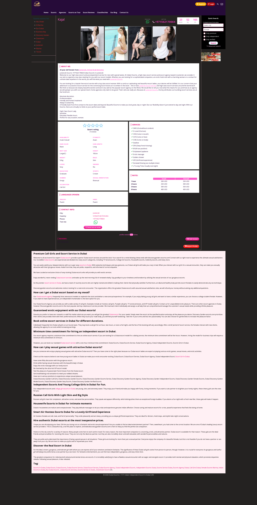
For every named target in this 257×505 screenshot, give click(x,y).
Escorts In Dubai (39, 461)
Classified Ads (102, 4)
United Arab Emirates (95, 63)
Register (200, 4)
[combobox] (213, 18)
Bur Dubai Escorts (52, 463)
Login (211, 4)
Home (46, 4)
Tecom (38, 45)
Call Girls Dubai (195, 461)
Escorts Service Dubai (164, 461)
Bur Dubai (40, 21)
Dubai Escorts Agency (107, 461)
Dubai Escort (50, 461)
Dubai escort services (64, 271)
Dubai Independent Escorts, (126, 461)
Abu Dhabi (40, 15)
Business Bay (41, 25)
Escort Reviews (89, 4)
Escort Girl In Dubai (182, 349)
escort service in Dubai (53, 276)
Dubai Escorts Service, (75, 461)
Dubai (38, 35)
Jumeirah (82, 63)
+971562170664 (163, 14)
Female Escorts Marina (209, 461)
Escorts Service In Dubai (86, 463)
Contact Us (124, 4)
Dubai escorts (66, 251)
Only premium (210, 26)
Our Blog (113, 4)
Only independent (211, 29)
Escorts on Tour (74, 4)
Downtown (40, 31)
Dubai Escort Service (91, 461)
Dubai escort (114, 307)
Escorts (53, 4)
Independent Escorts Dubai (146, 461)
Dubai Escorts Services (68, 463)
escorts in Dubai (85, 258)
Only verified (209, 32)
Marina (38, 41)
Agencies (62, 4)
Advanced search (213, 39)
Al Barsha (39, 18)
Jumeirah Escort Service (147, 79)
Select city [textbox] (207, 18)
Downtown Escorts (103, 463)
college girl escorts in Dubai (65, 382)
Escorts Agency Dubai (181, 461)
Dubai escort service (68, 336)
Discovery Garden (42, 28)
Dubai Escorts (61, 461)
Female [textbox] (206, 22)
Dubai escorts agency (44, 289)
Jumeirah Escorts (116, 72)
